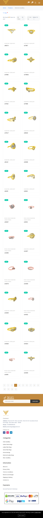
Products (10, 8)
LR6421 (6, 162)
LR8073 (6, 45)
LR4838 (6, 313)
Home (4, 8)
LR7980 (6, 75)
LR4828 (6, 344)
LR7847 (6, 133)
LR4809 (26, 373)
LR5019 (26, 222)
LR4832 (26, 314)
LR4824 (26, 344)
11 (8, 389)
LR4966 (6, 253)
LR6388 (26, 162)
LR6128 (26, 191)
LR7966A (26, 75)
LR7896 (26, 104)
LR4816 (6, 374)
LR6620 (26, 133)
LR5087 (6, 222)
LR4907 (26, 251)
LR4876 (6, 284)
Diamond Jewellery (9, 43)
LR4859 (26, 284)
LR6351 (6, 191)
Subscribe (35, 401)
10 (4, 389)
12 (12, 389)
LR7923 (6, 104)
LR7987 (26, 45)
